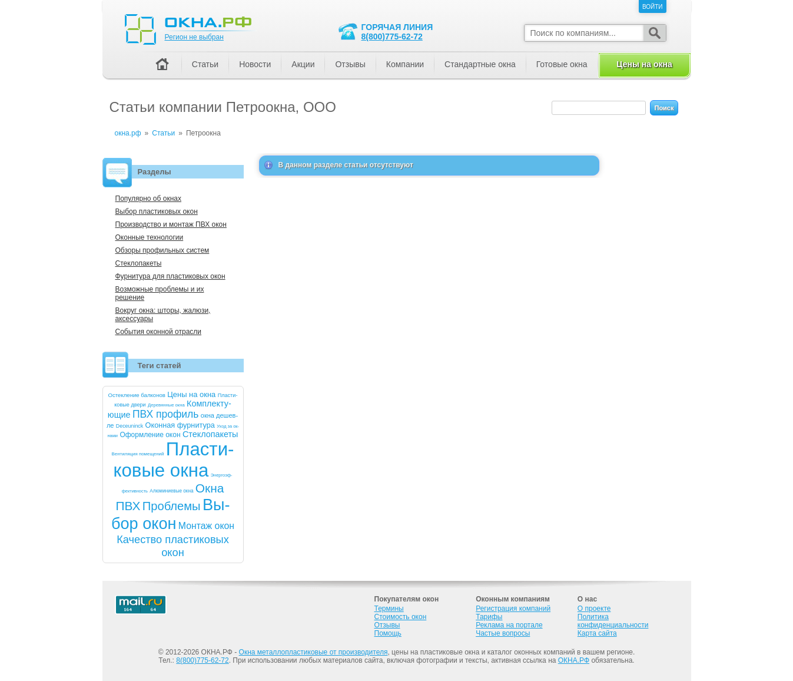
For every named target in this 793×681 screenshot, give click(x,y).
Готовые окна (562, 64)
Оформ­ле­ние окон (150, 435)
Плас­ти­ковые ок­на (173, 460)
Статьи (205, 64)
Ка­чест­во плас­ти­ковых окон (173, 545)
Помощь (388, 633)
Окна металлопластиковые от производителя (313, 652)
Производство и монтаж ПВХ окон (171, 224)
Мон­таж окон (206, 526)
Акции (302, 64)
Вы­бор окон (170, 514)
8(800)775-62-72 (392, 36)
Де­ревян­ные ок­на (166, 405)
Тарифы (489, 617)
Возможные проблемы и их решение (159, 293)
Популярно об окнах (148, 198)
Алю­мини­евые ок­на (171, 491)
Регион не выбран (194, 37)
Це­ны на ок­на (191, 394)
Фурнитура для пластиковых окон (170, 276)
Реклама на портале (509, 625)
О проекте (594, 608)
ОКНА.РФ (573, 660)
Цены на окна (644, 64)
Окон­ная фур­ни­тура (180, 425)
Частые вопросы (503, 633)
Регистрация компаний (513, 608)
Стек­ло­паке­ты (210, 434)
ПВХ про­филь (165, 414)
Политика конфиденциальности (613, 621)
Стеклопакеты (138, 263)
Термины (389, 608)
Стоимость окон (400, 617)
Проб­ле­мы (171, 506)
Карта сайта (597, 633)
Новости (255, 64)
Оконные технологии (149, 237)
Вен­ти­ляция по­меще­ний (138, 454)
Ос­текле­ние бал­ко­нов (136, 395)
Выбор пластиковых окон (156, 211)
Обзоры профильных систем (162, 250)
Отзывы (350, 64)
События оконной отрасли (158, 332)
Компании (405, 64)
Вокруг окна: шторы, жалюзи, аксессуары (163, 314)
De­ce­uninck (129, 426)
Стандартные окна (480, 64)
